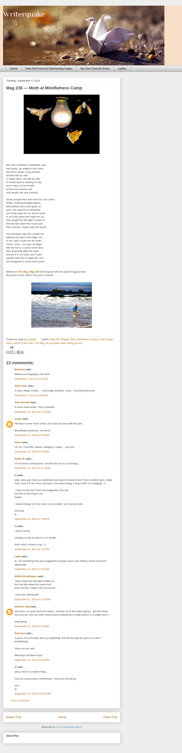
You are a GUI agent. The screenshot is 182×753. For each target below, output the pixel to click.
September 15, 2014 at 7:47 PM (32, 549)
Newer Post (13, 717)
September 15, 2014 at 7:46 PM (32, 519)
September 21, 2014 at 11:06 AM (32, 599)
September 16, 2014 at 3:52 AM (32, 569)
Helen (18, 442)
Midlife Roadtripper (26, 576)
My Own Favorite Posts (95, 68)
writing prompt (74, 343)
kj (16, 475)
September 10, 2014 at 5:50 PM (32, 435)
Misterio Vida (22, 606)
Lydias (122, 68)
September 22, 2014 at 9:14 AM (32, 626)
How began (49, 68)
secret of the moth (23, 343)
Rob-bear (20, 633)
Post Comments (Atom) (69, 727)
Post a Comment (20, 700)
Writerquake (24, 14)
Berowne (20, 369)
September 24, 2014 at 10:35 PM (33, 693)
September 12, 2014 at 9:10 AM (32, 451)
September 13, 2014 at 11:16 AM (32, 468)
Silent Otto (21, 385)
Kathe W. (20, 458)
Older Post (110, 717)
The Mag (39, 343)
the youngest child (55, 343)
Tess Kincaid (22, 402)
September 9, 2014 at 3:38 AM (31, 395)
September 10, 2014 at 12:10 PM (33, 411)
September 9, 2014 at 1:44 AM (31, 378)
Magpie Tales (68, 339)
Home (13, 68)
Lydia (18, 556)
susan (18, 418)
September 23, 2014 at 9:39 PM (32, 660)
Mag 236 (55, 339)
